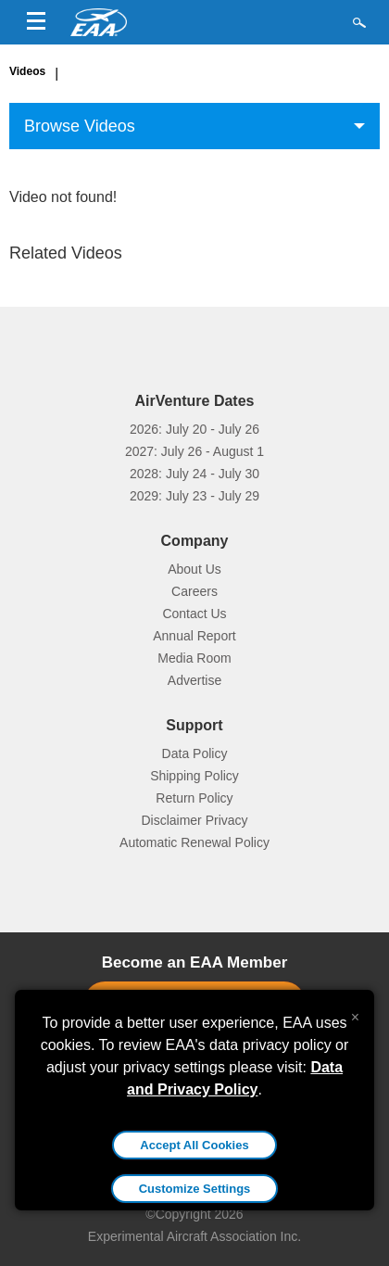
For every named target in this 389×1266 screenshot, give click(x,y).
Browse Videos (79, 126)
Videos (27, 71)
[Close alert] (355, 1013)
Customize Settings (195, 1189)
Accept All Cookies (194, 1145)
